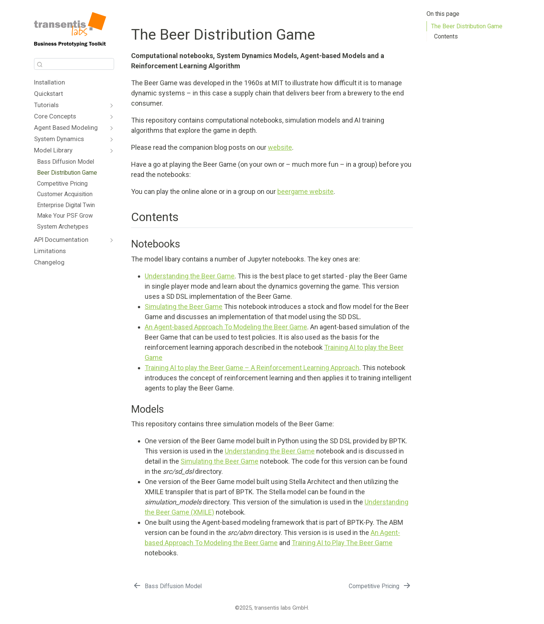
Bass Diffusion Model (65, 161)
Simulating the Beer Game (184, 306)
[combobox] (74, 64)
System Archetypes (62, 226)
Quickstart (48, 93)
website (280, 147)
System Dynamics (59, 139)
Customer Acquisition (65, 194)
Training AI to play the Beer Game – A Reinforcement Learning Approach (252, 368)
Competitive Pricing (62, 183)
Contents (446, 36)
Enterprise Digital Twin (66, 205)
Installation (49, 82)
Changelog (49, 262)
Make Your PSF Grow (65, 215)
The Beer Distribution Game (466, 26)
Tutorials (46, 105)
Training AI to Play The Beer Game (342, 543)
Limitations (50, 251)
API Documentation (61, 239)
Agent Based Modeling (66, 127)
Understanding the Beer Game (190, 276)
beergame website (305, 191)
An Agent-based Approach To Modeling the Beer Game (226, 327)
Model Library (53, 150)
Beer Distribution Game (67, 172)
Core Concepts (55, 116)
